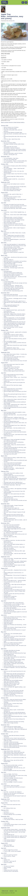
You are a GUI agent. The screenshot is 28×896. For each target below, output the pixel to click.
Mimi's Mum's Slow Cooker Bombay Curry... (13, 189)
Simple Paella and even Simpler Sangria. (12, 726)
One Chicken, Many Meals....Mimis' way (12, 484)
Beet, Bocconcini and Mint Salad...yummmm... (13, 765)
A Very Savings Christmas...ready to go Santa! (13, 819)
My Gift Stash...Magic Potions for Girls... (12, 800)
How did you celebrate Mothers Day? (11, 421)
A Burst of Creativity (8, 862)
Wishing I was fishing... (8, 818)
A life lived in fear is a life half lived (11, 871)
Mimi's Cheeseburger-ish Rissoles (11, 358)
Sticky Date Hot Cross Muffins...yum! (11, 684)
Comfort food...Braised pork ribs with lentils (13, 207)
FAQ (16, 890)
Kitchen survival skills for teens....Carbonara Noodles (15, 580)
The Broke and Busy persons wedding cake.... (13, 272)
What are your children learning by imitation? (13, 642)
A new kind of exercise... (9, 664)
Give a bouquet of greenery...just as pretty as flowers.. (15, 149)
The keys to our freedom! (9, 866)
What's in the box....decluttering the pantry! (13, 249)
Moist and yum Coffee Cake (9, 776)
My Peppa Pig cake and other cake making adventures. (15, 478)
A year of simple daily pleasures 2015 (11, 289)
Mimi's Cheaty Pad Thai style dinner (11, 390)
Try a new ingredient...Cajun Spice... (11, 158)
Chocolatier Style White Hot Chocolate (12, 650)
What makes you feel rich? (9, 312)
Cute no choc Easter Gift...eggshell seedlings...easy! (15, 686)
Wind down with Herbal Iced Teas (11, 499)
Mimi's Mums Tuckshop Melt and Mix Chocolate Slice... (15, 186)
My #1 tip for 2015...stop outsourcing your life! (13, 290)
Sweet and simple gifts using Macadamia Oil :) (13, 691)
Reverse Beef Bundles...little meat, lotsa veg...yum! (14, 767)
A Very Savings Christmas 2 (9, 840)
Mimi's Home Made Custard (9, 222)
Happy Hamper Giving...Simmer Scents (12, 751)
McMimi (5, 868)
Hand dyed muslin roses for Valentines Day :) (13, 482)
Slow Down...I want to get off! (10, 861)
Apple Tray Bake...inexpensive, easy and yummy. (14, 663)
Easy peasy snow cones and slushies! (12, 524)
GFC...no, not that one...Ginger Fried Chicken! (13, 727)
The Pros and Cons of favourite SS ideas (12, 430)
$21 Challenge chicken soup (10, 808)
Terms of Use (5, 890)
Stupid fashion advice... (8, 622)
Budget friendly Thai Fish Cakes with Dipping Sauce (14, 483)
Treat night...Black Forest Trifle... (10, 536)
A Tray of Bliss (7, 823)
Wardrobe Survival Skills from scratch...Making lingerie (15, 561)
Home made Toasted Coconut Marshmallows (13, 218)
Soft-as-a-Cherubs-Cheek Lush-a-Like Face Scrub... (15, 666)
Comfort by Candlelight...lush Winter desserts (13, 778)
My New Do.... (7, 811)
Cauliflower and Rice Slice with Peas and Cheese (14, 593)
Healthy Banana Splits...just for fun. (11, 731)
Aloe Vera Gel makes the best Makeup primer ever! (14, 589)
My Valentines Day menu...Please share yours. (13, 695)
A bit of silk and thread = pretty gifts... (11, 325)
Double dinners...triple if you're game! (11, 785)
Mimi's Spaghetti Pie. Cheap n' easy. (11, 347)
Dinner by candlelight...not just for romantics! (13, 782)
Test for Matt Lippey (8, 769)
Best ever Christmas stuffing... (10, 142)
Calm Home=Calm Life (8, 825)
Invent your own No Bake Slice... (10, 159)
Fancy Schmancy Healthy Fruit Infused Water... (13, 274)
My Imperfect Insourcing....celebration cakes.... (13, 285)
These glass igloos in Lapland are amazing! (13, 262)
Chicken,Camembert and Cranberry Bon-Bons (13, 223)
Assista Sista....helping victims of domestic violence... (15, 314)
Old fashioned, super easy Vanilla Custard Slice (14, 288)
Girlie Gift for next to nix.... (9, 813)
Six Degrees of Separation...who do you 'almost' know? (15, 667)
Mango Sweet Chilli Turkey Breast (11, 294)
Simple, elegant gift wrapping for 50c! (11, 305)
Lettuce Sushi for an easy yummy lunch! (12, 464)
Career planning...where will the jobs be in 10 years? (15, 630)
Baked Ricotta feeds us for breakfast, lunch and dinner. (15, 261)
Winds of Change (7, 867)
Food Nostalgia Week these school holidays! (13, 388)
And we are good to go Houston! (10, 854)
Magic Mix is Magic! (8, 844)
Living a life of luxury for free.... (10, 549)
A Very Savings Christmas (9, 841)
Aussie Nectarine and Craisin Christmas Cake (13, 514)
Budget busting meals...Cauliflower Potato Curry (14, 417)
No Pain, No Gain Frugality (9, 566)
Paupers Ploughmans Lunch (10, 685)
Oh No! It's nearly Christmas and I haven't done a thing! (15, 775)
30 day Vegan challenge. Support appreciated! (13, 662)
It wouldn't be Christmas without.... (11, 306)
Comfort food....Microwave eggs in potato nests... (14, 267)
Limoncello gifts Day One (9, 834)
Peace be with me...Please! (9, 856)
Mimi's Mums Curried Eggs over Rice (11, 187)
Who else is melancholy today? (10, 128)
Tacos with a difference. (9, 259)
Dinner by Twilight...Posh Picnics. (11, 774)
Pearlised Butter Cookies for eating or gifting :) (13, 334)
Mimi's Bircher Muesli (8, 543)
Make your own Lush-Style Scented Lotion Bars (14, 690)
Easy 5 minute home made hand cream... (12, 804)
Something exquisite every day (10, 651)
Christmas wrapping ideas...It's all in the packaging (14, 317)
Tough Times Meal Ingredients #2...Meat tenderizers (14, 244)
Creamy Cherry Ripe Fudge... (10, 263)
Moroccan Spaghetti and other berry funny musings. (14, 770)
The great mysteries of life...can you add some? (14, 602)
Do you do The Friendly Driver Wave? (11, 644)
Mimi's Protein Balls (8, 365)
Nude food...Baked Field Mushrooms (11, 744)
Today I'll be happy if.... (8, 623)
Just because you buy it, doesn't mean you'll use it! (14, 738)
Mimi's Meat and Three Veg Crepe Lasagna (13, 385)
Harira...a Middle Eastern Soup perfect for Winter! (14, 235)
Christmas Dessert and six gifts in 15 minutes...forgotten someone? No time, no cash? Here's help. (14, 509)
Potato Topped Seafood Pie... (10, 198)
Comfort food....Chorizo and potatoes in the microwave (15, 205)
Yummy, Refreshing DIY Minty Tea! (11, 766)
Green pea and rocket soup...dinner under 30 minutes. (15, 208)
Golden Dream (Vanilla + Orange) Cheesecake (13, 505)
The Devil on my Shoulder (9, 597)
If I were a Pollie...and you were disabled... (12, 851)
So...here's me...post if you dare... (11, 780)
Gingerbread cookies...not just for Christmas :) (13, 217)
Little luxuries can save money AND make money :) (14, 356)
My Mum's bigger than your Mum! (11, 849)
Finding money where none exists (11, 870)
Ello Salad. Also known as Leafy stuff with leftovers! (14, 712)
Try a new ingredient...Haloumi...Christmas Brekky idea (15, 160)
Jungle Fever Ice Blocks (9, 506)
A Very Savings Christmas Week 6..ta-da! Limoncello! (15, 824)
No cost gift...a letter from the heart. (11, 742)
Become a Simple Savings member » (17, 122)
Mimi (14, 20)
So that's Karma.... (7, 595)
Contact (11, 890)
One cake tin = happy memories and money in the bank (15, 360)
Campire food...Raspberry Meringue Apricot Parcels (14, 638)
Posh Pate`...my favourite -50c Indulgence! (13, 791)
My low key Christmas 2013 (9, 518)
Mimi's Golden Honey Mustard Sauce (11, 359)
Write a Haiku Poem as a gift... (10, 655)
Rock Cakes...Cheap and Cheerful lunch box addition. (15, 699)
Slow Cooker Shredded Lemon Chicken (12, 190)
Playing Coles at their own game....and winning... (14, 248)
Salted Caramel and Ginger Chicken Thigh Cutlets (14, 324)
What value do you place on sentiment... (12, 275)
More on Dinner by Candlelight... (10, 779)
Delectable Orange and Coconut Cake (12, 683)
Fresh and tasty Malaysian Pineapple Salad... (13, 132)
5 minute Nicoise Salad (8, 281)
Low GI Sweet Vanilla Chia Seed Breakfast (13, 462)
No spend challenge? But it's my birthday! (12, 814)
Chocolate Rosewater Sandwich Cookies (12, 196)
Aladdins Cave (7, 859)
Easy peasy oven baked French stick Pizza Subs (14, 204)
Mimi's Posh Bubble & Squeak (10, 341)
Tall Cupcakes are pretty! (9, 846)
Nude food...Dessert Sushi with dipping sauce (13, 743)
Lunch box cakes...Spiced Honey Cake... (12, 139)
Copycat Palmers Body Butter (10, 599)
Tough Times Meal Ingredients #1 (11, 250)
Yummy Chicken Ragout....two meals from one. (13, 286)
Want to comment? (5, 122)
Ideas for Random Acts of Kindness (11, 127)
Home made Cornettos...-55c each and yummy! (14, 162)
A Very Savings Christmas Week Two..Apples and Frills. (15, 836)
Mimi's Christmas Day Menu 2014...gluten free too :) (14, 301)
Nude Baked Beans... (8, 271)
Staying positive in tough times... (10, 596)
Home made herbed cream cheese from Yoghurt (14, 364)
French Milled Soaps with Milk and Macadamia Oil (14, 673)
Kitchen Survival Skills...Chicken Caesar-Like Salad (14, 565)
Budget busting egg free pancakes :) (11, 706)
